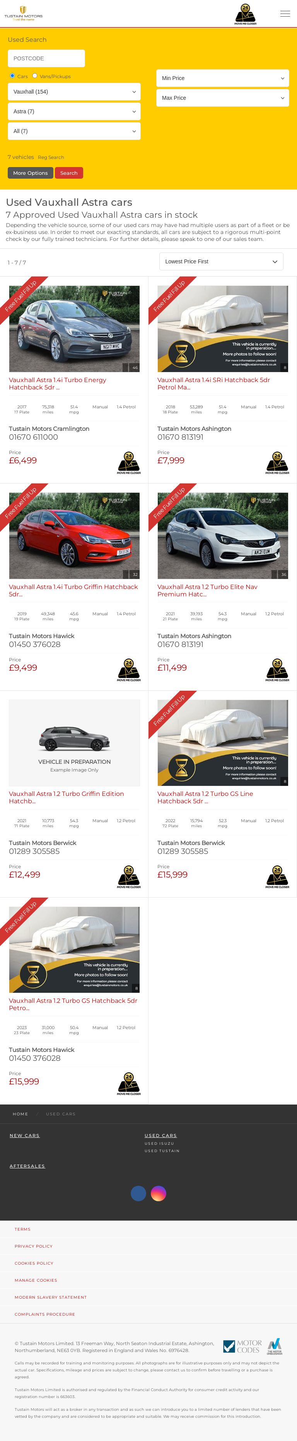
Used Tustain (162, 1151)
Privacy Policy (34, 1246)
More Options (30, 173)
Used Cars (161, 1135)
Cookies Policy (34, 1263)
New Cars (25, 1135)
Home (21, 1114)
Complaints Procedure (45, 1314)
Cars (18, 76)
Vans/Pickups (51, 76)
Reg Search (51, 157)
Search (69, 173)
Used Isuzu (159, 1143)
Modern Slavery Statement (51, 1297)
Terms (23, 1229)
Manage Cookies (36, 1280)
